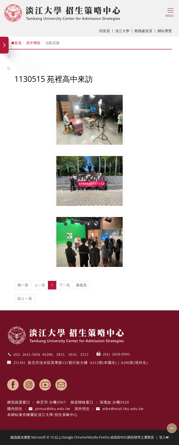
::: (8, 56)
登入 (164, 437)
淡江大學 (123, 30)
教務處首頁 (144, 30)
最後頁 (81, 285)
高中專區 (33, 42)
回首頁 (106, 30)
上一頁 (39, 285)
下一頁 (64, 285)
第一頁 (22, 285)
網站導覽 (164, 30)
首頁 (16, 42)
